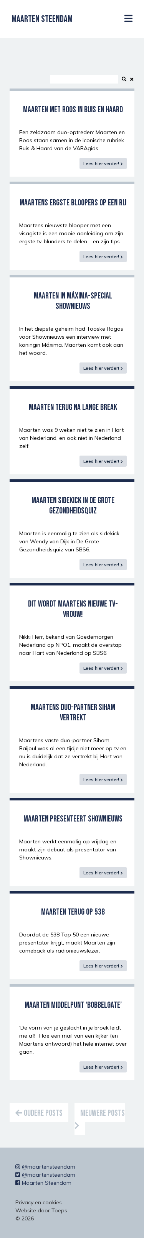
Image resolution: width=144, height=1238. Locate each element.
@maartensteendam (45, 1166)
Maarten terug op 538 (73, 912)
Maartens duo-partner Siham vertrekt (73, 712)
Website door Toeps (41, 1210)
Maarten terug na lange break (73, 407)
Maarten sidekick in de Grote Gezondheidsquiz (72, 505)
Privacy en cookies (38, 1202)
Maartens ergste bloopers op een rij (73, 203)
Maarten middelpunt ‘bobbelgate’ (73, 1005)
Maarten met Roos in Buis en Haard (73, 110)
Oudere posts (39, 1113)
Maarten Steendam (42, 19)
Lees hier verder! (101, 163)
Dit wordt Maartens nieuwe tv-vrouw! (73, 609)
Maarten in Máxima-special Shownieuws (73, 301)
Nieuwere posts (99, 1119)
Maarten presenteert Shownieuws (72, 819)
